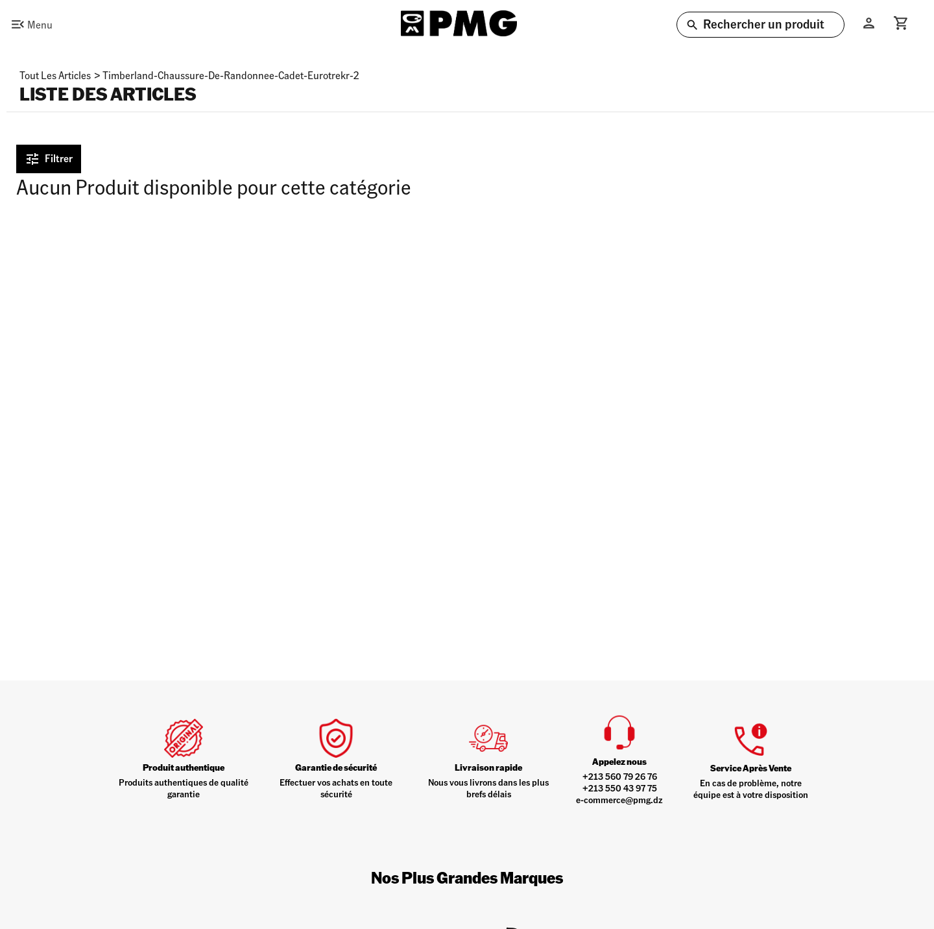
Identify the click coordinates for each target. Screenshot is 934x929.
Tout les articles (55, 75)
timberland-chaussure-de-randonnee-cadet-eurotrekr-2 (230, 75)
